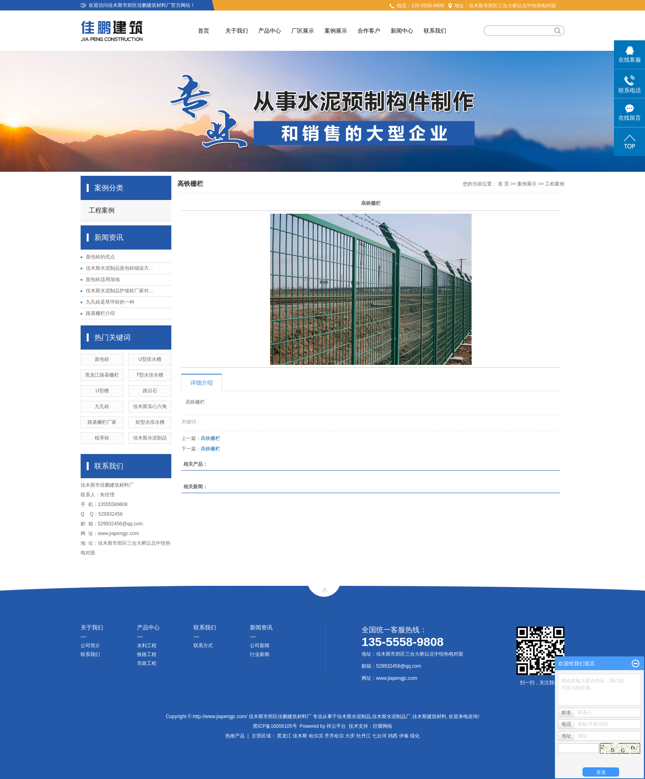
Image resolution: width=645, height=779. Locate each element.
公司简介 (90, 645)
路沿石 (150, 391)
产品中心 (269, 30)
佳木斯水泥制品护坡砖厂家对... (119, 291)
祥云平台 (336, 726)
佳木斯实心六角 (150, 406)
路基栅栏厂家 (102, 422)
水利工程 (146, 645)
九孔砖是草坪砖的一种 (110, 302)
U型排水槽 (149, 359)
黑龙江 (284, 736)
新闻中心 (402, 30)
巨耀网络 (382, 726)
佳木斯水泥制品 (150, 438)
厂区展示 (302, 30)
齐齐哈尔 (334, 736)
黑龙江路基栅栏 (102, 375)
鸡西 (392, 736)
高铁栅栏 (210, 438)
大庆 (350, 736)
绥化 (415, 736)
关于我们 (236, 30)
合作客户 (369, 30)
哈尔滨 (316, 736)
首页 (203, 30)
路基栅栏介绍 (100, 313)
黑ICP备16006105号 (275, 726)
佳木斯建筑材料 (429, 716)
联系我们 (435, 30)
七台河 (379, 736)
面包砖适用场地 (103, 279)
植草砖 (102, 438)
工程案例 (101, 210)
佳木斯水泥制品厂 (391, 716)
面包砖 (102, 359)
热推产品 (235, 736)
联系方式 (203, 645)
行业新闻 (259, 654)
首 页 (503, 184)
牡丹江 (363, 736)
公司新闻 (259, 645)
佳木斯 (300, 736)
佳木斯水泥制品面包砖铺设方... (119, 268)
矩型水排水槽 (149, 422)
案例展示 (336, 30)
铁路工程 (146, 654)
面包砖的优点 (100, 257)
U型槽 (102, 391)
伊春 (404, 736)
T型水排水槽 (149, 375)
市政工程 (146, 663)
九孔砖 (102, 406)
